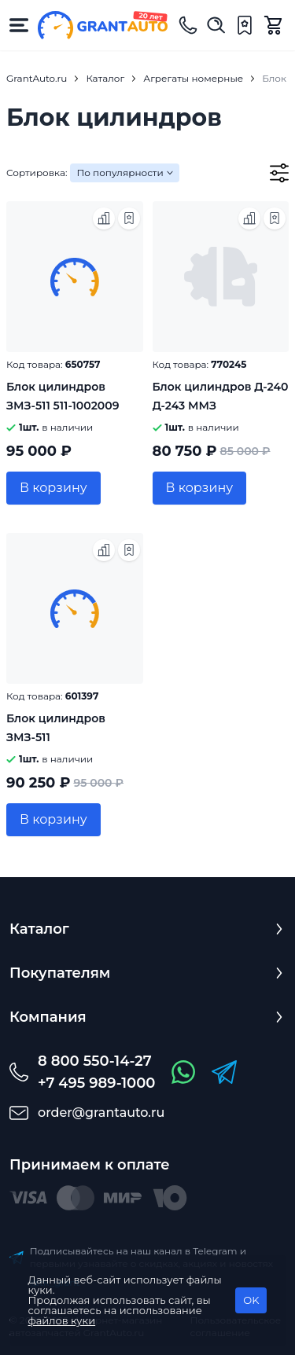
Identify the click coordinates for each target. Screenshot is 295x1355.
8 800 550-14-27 (95, 1061)
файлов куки (62, 1320)
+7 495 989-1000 (96, 1083)
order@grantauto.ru (101, 1112)
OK (251, 1300)
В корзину (53, 487)
